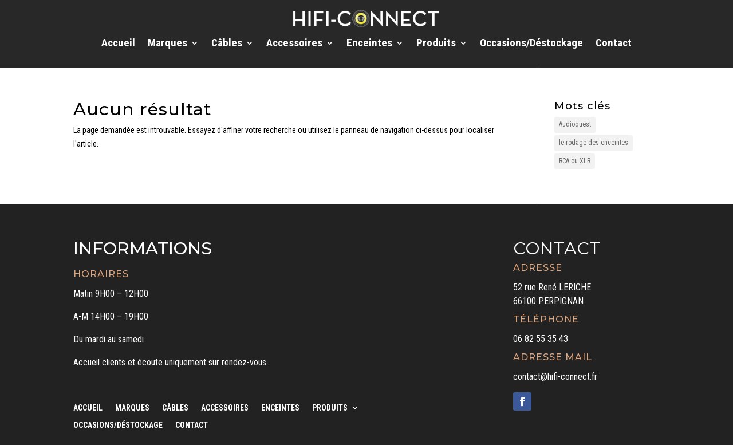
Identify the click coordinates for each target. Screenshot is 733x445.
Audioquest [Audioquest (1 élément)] (575, 124)
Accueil (118, 44)
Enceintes (369, 44)
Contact (614, 44)
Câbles (226, 44)
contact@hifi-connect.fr (555, 376)
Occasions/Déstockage (531, 44)
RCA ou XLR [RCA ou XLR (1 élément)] (574, 161)
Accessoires (294, 44)
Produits (436, 44)
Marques (167, 44)
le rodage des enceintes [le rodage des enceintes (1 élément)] (593, 143)
